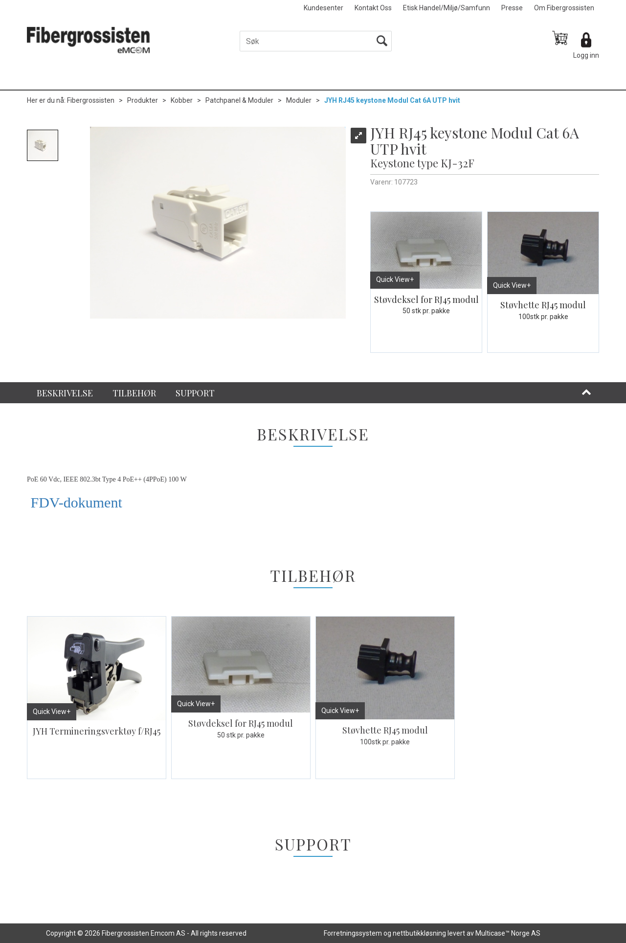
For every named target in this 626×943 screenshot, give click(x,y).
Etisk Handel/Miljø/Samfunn (446, 8)
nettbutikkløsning (419, 933)
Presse (512, 8)
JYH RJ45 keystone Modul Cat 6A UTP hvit (392, 100)
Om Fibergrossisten (564, 8)
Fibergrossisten (90, 100)
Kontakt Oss (373, 8)
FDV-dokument (74, 502)
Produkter (142, 100)
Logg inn (586, 55)
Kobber (182, 100)
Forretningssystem (353, 933)
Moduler (299, 100)
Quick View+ (395, 279)
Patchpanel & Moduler (239, 100)
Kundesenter (323, 8)
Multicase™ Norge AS (507, 933)
